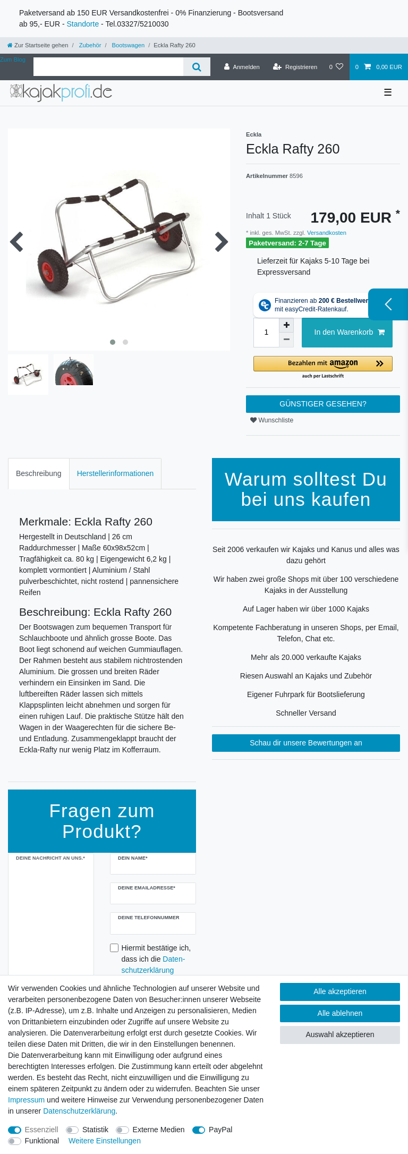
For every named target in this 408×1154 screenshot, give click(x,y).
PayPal (220, 1129)
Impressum (26, 1100)
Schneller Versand (306, 713)
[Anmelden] (242, 67)
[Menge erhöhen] (286, 325)
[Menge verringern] (286, 340)
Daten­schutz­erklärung (79, 1111)
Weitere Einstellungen (105, 1140)
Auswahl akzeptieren (339, 1034)
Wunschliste (271, 420)
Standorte (82, 24)
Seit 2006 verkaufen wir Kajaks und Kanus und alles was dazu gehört (306, 555)
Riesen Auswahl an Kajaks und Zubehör (306, 676)
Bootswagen (127, 45)
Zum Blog (13, 59)
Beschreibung (39, 473)
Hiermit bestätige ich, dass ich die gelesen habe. (156, 965)
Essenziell (41, 1129)
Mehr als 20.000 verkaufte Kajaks (306, 657)
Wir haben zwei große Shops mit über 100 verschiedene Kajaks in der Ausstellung (306, 585)
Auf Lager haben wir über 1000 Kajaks (306, 609)
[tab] (39, 473)
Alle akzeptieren (340, 991)
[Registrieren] (295, 67)
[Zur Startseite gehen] (37, 45)
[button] (323, 368)
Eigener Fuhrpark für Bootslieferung (306, 694)
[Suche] (196, 66)
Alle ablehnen (340, 1013)
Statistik (95, 1129)
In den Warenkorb (349, 332)
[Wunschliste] (336, 67)
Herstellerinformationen (115, 473)
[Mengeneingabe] (266, 332)
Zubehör (89, 45)
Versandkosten (325, 233)
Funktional (42, 1140)
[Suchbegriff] (108, 66)
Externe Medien (159, 1129)
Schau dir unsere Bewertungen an (306, 743)
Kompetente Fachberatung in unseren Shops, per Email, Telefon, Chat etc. (305, 633)
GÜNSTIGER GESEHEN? (322, 404)
